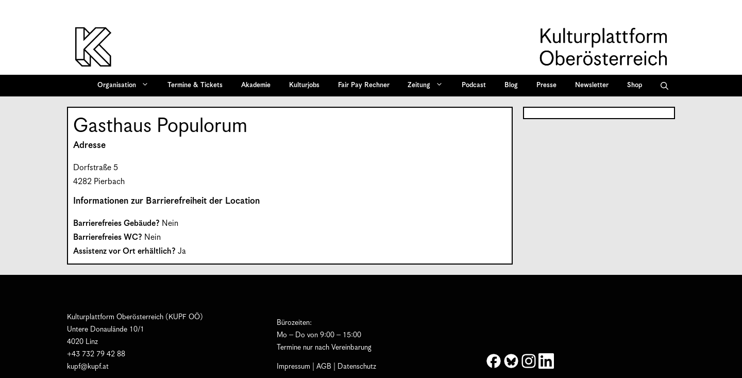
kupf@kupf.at (88, 367)
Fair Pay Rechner (364, 85)
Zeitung (429, 85)
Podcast (474, 85)
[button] (664, 85)
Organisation (126, 85)
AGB (323, 367)
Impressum (293, 367)
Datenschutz (357, 367)
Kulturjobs (304, 85)
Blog (511, 85)
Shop (634, 85)
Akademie (256, 85)
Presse (546, 85)
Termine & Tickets (195, 85)
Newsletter (592, 85)
